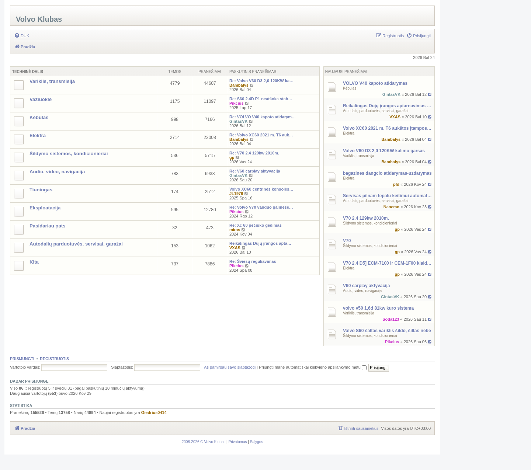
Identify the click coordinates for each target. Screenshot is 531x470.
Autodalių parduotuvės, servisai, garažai (375, 111)
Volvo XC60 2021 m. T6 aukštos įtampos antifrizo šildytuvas (388, 128)
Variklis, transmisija (358, 156)
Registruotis (54, 358)
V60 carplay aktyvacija (366, 285)
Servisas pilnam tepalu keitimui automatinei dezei (388, 195)
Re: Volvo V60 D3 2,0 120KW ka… (261, 81)
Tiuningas (41, 189)
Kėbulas (349, 88)
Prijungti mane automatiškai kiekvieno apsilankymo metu (313, 367)
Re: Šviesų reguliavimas (252, 261)
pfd (396, 184)
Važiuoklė (41, 99)
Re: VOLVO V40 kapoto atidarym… (262, 117)
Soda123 (390, 319)
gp (397, 229)
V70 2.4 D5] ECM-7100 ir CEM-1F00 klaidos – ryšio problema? (388, 263)
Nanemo (391, 207)
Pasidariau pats (47, 226)
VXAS (394, 117)
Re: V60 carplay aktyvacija (254, 171)
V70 (347, 240)
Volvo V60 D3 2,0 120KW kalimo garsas (384, 150)
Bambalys (390, 139)
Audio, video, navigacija (362, 291)
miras (234, 229)
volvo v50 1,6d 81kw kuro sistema (378, 308)
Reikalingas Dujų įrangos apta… (260, 243)
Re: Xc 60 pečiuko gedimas (255, 225)
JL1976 (236, 193)
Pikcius (392, 342)
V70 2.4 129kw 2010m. (366, 218)
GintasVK (391, 94)
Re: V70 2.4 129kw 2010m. (254, 153)
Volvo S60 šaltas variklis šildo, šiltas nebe (387, 330)
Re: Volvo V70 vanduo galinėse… (261, 207)
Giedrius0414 (154, 412)
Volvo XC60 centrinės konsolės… (261, 189)
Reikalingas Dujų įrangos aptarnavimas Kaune (388, 105)
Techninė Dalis (27, 72)
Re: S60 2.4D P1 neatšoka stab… (260, 99)
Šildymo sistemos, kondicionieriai (370, 223)
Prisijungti (22, 358)
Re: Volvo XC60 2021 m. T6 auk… (261, 135)
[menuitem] (21, 35)
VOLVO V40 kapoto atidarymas (375, 83)
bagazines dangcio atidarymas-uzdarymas (387, 173)
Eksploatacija (45, 207)
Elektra (348, 133)
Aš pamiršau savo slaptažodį (230, 367)
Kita (34, 262)
